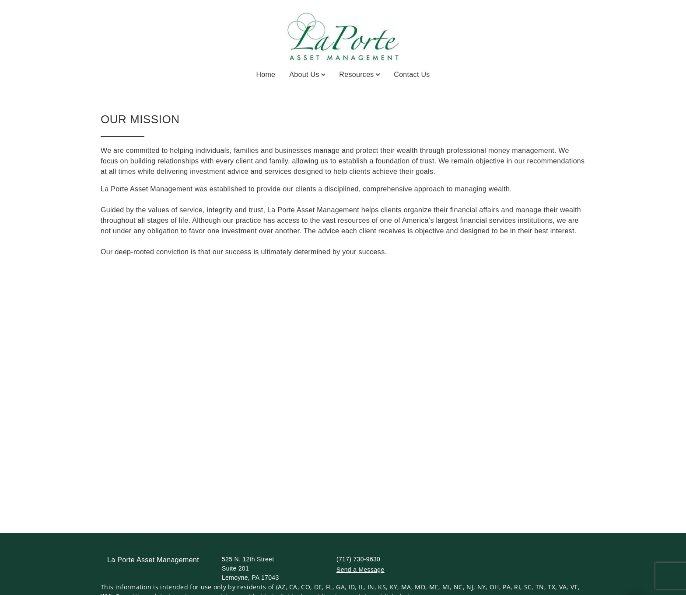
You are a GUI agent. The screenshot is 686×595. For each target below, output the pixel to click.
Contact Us (412, 74)
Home (265, 74)
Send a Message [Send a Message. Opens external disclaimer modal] (360, 569)
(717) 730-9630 (358, 559)
